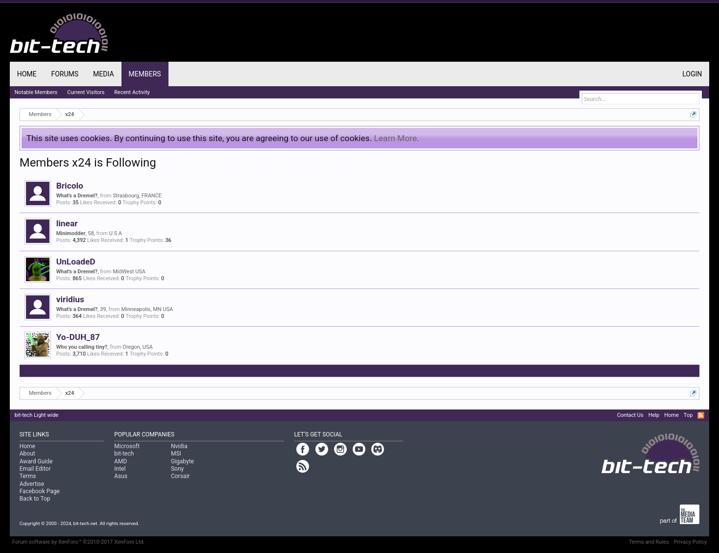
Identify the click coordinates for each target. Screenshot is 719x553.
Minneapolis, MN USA (147, 309)
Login (692, 74)
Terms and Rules (649, 542)
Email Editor (35, 468)
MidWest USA (129, 271)
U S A (115, 233)
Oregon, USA (137, 347)
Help (654, 415)
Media (103, 74)
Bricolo (69, 186)
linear (67, 223)
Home (27, 74)
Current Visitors (85, 92)
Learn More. (396, 138)
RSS (700, 415)
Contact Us (630, 415)
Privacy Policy (690, 542)
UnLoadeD (76, 261)
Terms (28, 476)
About (27, 453)
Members (145, 74)
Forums (64, 74)
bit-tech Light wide (37, 415)
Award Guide (36, 461)
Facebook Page (40, 491)
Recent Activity (132, 92)
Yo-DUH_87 (78, 337)
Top (688, 415)
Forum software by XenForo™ (78, 542)
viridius (70, 299)
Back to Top (35, 498)
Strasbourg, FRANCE (137, 195)
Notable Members (36, 92)
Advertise (32, 484)
